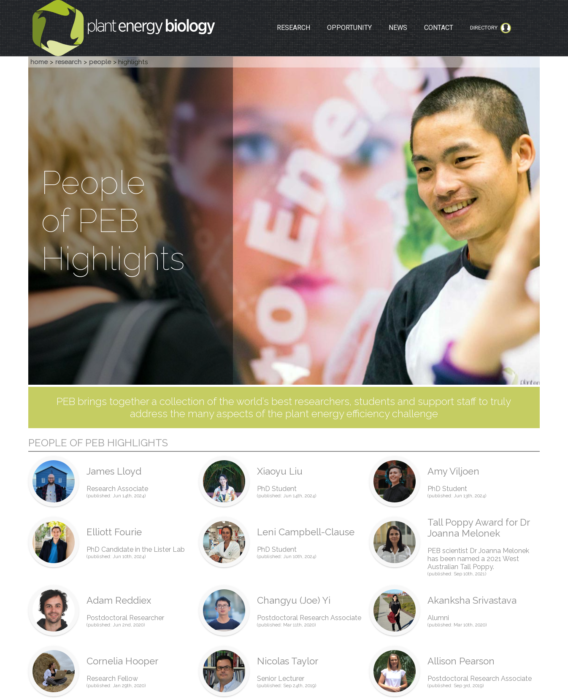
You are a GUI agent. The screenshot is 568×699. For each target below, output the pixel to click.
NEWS (398, 28)
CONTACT (438, 28)
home (39, 62)
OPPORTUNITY (349, 28)
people (100, 62)
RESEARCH (293, 28)
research (68, 62)
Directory (490, 28)
